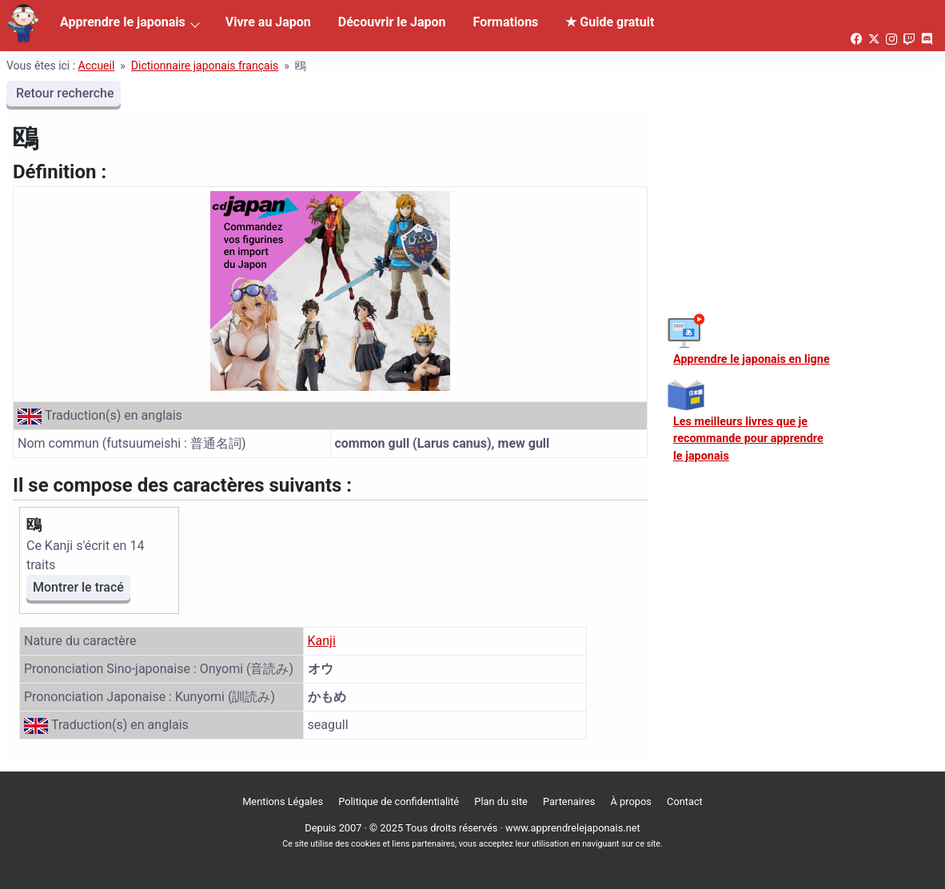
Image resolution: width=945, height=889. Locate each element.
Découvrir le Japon (392, 22)
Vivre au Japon (268, 22)
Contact (685, 801)
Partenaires (569, 801)
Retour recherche (63, 93)
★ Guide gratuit (609, 22)
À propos (631, 801)
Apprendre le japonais (122, 22)
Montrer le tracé (78, 587)
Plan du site (501, 801)
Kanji (322, 640)
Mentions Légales (282, 801)
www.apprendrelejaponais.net (572, 828)
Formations (506, 22)
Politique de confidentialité (398, 801)
